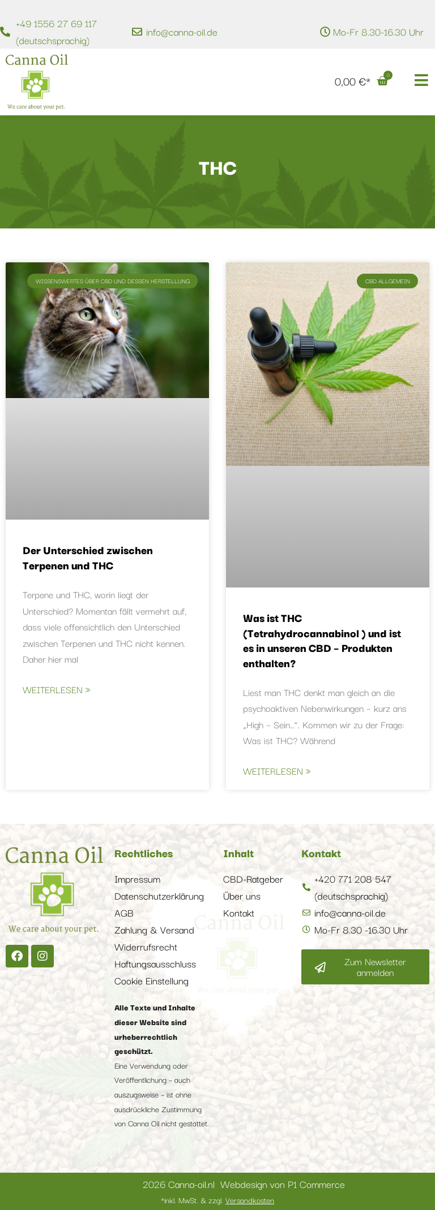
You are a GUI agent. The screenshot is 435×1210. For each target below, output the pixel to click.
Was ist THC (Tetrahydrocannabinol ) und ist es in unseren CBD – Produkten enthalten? (322, 640)
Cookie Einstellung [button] (151, 980)
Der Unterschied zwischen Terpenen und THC (88, 557)
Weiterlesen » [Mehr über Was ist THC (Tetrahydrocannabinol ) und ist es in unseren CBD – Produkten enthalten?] (277, 770)
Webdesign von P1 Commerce (282, 1183)
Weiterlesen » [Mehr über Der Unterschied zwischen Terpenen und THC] (57, 689)
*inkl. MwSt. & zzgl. (217, 1200)
